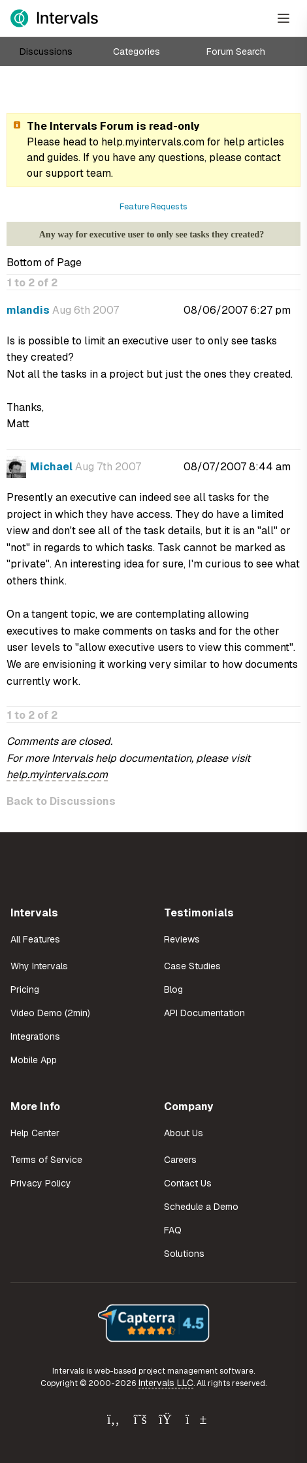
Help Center (34, 1133)
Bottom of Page (44, 262)
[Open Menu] (283, 18)
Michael (51, 467)
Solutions (184, 1253)
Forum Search (235, 51)
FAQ (173, 1230)
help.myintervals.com (152, 142)
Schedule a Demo (201, 1207)
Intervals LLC (165, 1383)
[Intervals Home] (54, 18)
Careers (180, 1160)
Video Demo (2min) (50, 1013)
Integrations (35, 1036)
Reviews (182, 939)
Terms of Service (46, 1160)
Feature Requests (153, 206)
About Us (183, 1133)
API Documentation (204, 1013)
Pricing (24, 989)
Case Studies (192, 966)
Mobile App (33, 1060)
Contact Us (188, 1183)
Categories (136, 51)
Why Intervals (39, 966)
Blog (173, 989)
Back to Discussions (61, 801)
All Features (35, 939)
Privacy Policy (40, 1183)
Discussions (46, 51)
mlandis (28, 310)
